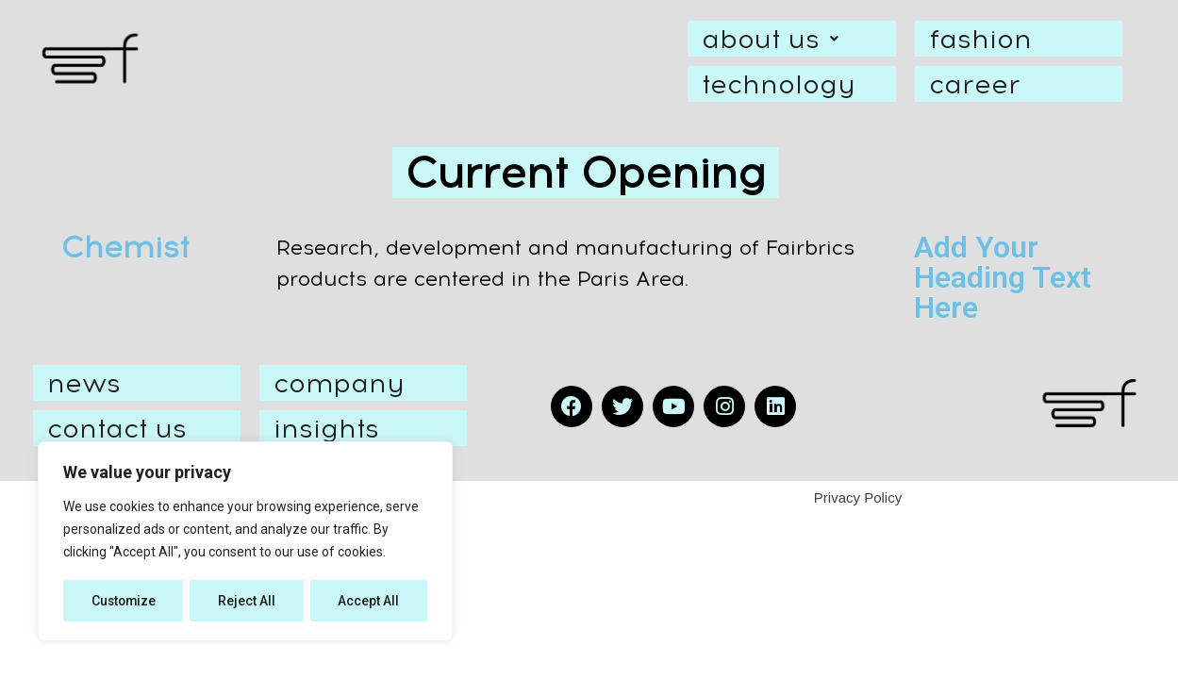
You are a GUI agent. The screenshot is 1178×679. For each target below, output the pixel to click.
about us (775, 39)
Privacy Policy (858, 497)
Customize (124, 600)
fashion (980, 39)
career (974, 84)
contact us (117, 428)
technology (778, 84)
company (339, 383)
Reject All (248, 600)
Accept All (369, 600)
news (84, 383)
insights (326, 428)
